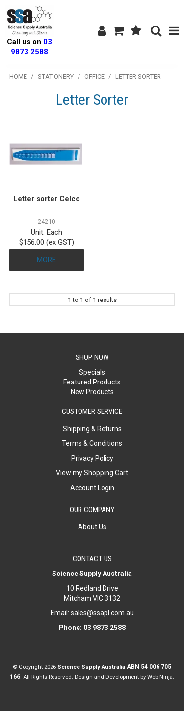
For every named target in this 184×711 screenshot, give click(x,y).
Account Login (92, 488)
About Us (92, 527)
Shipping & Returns (92, 429)
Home (18, 76)
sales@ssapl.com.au (102, 613)
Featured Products (92, 382)
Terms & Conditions (92, 443)
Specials (92, 372)
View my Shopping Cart (92, 473)
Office (94, 76)
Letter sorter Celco (46, 198)
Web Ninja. (160, 676)
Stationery (56, 76)
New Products (92, 392)
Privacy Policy (92, 458)
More (46, 259)
